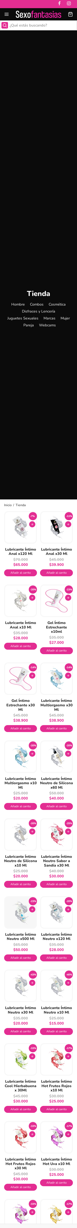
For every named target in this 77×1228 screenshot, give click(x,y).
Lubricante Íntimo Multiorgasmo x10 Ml (21, 783)
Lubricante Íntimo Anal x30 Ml (56, 551)
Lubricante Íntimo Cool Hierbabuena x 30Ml (20, 1086)
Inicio (8, 505)
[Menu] (6, 14)
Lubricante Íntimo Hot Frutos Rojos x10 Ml (56, 1086)
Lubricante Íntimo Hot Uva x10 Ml (56, 1161)
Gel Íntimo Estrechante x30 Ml (20, 705)
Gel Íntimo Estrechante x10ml (56, 627)
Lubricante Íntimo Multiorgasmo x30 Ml (56, 705)
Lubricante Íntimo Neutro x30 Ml (20, 1010)
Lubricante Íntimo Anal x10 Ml (20, 625)
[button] (20, 572)
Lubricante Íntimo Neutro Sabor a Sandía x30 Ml (56, 861)
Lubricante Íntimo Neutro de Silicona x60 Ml (56, 783)
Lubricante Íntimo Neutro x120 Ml (56, 936)
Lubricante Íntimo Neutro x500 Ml (20, 936)
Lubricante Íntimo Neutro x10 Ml (56, 1010)
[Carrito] (70, 14)
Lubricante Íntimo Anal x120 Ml (20, 551)
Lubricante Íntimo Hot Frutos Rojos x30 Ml (20, 1164)
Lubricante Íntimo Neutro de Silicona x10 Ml (20, 861)
